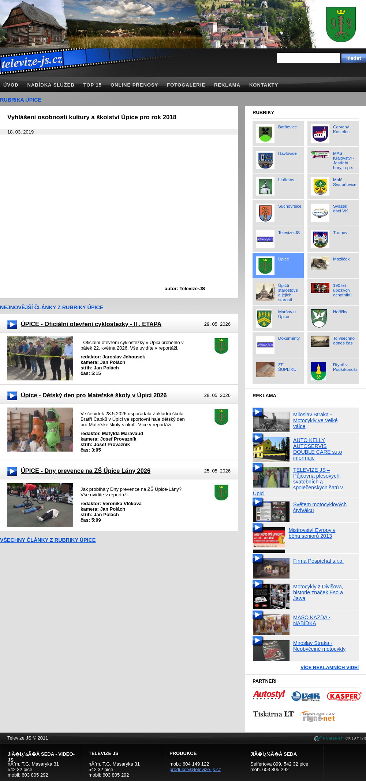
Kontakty (263, 85)
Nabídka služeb (51, 85)
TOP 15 (92, 85)
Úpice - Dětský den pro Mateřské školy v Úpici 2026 (94, 395)
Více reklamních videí (329, 667)
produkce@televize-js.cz (195, 769)
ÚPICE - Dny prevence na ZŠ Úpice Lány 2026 (85, 470)
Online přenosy (134, 85)
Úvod (11, 85)
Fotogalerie (186, 85)
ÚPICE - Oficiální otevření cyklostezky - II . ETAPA (91, 324)
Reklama (227, 85)
